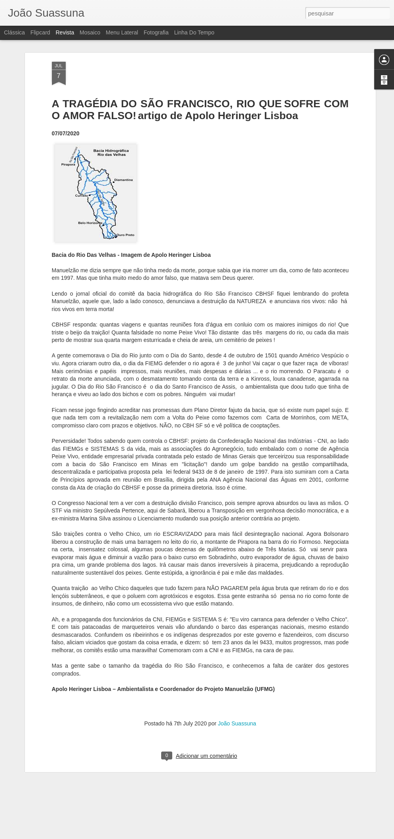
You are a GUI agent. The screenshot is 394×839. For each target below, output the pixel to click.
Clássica (14, 32)
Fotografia (156, 32)
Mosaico (90, 32)
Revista (64, 32)
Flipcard (40, 32)
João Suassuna (237, 686)
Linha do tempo (194, 32)
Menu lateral (122, 32)
